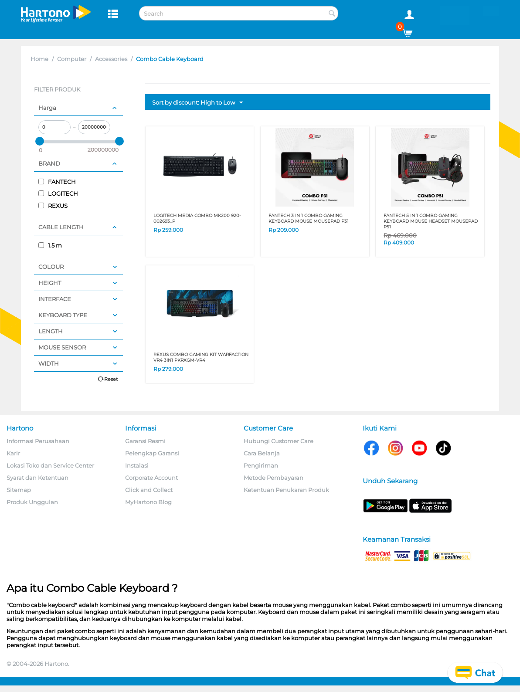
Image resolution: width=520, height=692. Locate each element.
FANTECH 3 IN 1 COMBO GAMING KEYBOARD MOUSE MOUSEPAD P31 (308, 218)
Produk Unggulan (32, 502)
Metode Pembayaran (273, 477)
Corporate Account (151, 477)
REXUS (53, 205)
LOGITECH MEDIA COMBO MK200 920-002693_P (197, 218)
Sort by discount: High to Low (197, 102)
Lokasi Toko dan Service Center (50, 465)
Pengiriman (261, 465)
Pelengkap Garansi (152, 453)
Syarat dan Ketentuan (37, 477)
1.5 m (50, 245)
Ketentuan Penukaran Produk (286, 489)
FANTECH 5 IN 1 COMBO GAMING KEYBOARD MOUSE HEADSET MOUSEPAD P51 (431, 221)
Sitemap (19, 489)
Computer (71, 58)
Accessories (111, 58)
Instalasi (137, 465)
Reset (111, 379)
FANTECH (57, 181)
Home (39, 58)
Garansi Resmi (145, 441)
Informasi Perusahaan (38, 441)
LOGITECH (58, 193)
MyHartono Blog (148, 502)
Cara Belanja (262, 453)
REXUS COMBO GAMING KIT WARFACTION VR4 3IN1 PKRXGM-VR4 (200, 357)
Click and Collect (149, 489)
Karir (13, 453)
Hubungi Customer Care (278, 441)
